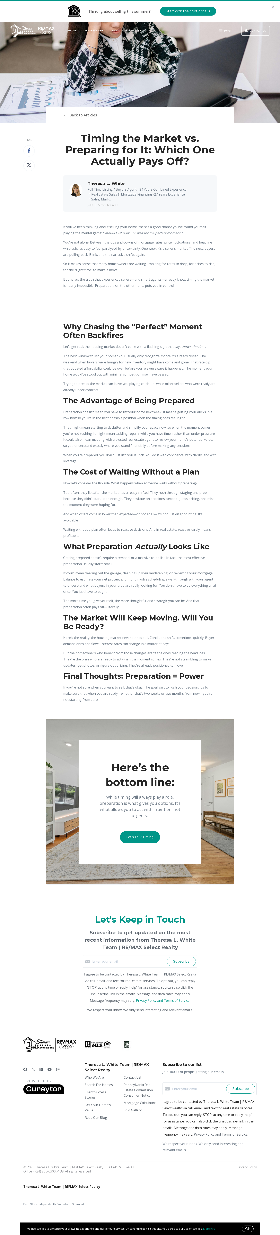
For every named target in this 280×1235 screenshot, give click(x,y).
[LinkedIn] (41, 1069)
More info (209, 1228)
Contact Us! (132, 1077)
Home (72, 30)
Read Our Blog (96, 1117)
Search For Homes (127, 30)
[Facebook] (25, 1069)
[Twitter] (33, 1069)
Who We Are (94, 30)
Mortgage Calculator (140, 1103)
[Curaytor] (43, 1093)
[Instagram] (58, 1069)
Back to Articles (83, 115)
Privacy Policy (247, 1167)
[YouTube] (49, 1069)
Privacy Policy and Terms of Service (163, 1000)
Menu (225, 31)
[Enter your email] (128, 961)
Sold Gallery (133, 1110)
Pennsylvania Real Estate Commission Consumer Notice (138, 1090)
